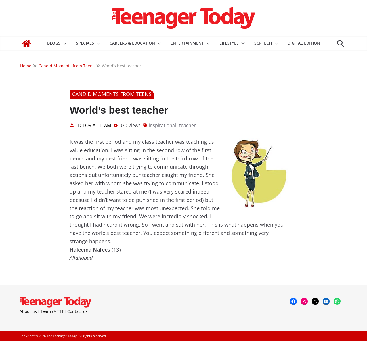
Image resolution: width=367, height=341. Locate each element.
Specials (85, 43)
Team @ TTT (52, 311)
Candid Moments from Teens (112, 94)
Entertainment (187, 43)
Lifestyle (229, 43)
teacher (187, 125)
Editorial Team (93, 125)
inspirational (162, 125)
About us (28, 311)
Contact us (77, 311)
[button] (63, 43)
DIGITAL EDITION (304, 43)
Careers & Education (132, 43)
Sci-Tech (263, 43)
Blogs (53, 43)
